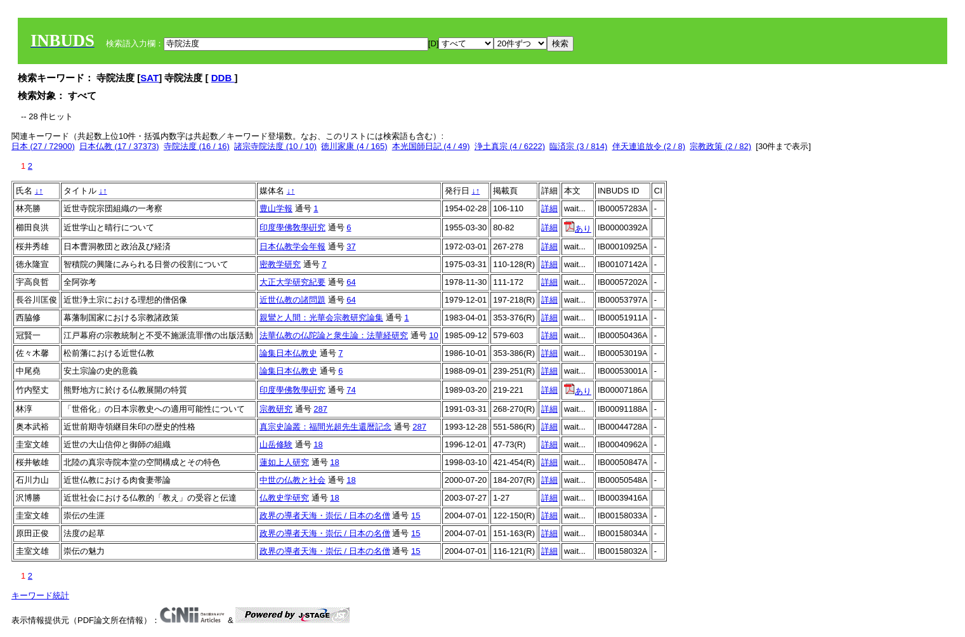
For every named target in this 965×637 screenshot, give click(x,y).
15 (415, 515)
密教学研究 (280, 264)
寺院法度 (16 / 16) (197, 146)
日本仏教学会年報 (292, 246)
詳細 (549, 208)
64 (350, 282)
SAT (149, 77)
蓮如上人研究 (284, 462)
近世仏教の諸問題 (292, 300)
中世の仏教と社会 (292, 480)
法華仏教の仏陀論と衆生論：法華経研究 (333, 335)
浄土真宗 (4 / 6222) (510, 146)
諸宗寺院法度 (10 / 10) (275, 146)
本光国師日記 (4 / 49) (431, 146)
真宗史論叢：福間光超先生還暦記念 (325, 426)
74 (350, 390)
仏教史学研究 (284, 497)
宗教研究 (275, 409)
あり (577, 228)
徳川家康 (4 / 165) (354, 146)
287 (320, 409)
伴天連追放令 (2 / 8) (649, 146)
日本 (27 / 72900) (43, 146)
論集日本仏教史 (288, 353)
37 (350, 246)
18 (317, 444)
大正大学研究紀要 (292, 282)
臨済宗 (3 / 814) (578, 146)
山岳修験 (275, 444)
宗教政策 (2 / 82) (720, 146)
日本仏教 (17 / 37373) (119, 146)
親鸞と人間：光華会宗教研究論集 (321, 317)
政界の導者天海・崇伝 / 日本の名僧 (324, 515)
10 (433, 335)
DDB (223, 77)
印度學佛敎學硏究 (292, 227)
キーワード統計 (40, 595)
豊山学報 (275, 208)
